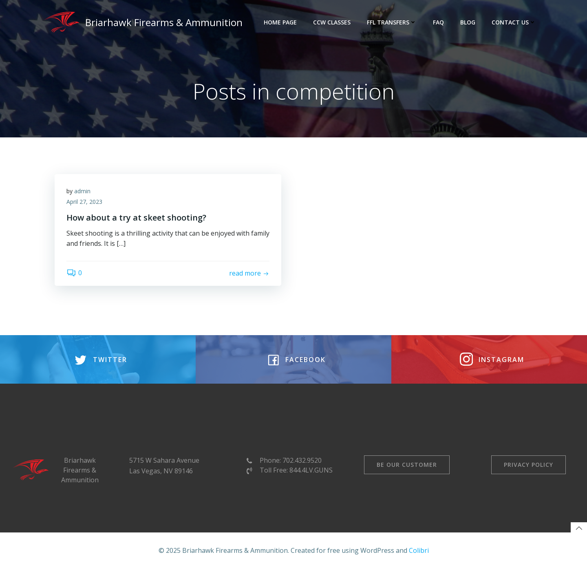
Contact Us (514, 22)
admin (83, 192)
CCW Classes (332, 22)
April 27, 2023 (85, 202)
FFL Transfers (392, 22)
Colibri (419, 553)
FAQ (438, 22)
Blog (468, 22)
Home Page (280, 22)
